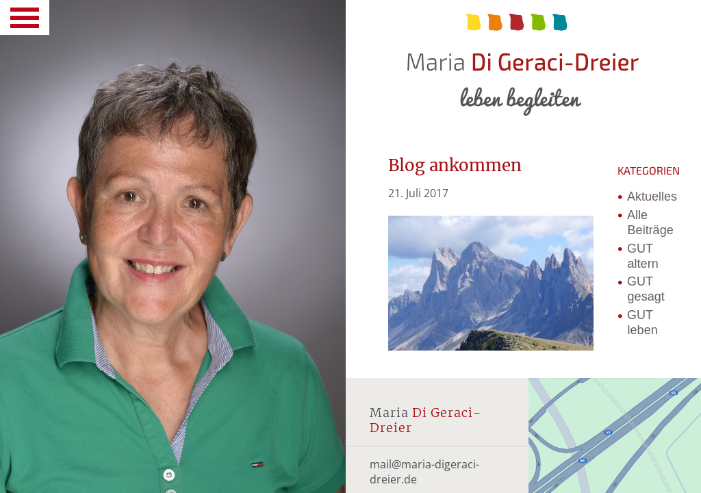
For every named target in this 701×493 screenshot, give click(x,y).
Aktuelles (652, 196)
